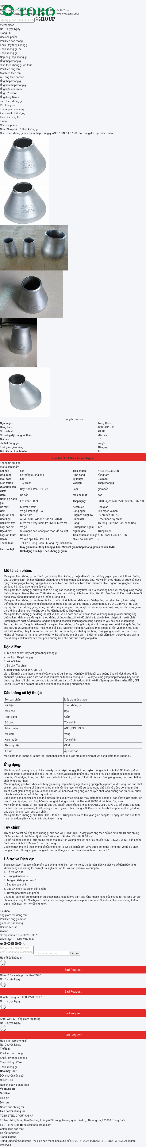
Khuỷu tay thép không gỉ (14, 1057)
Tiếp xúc (75, 953)
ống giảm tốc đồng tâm (14, 915)
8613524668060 (25, 939)
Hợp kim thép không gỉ (13, 1040)
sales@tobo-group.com (37, 1124)
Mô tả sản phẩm (9, 466)
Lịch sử (4, 1097)
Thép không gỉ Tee (11, 1062)
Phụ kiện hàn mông (11, 1053)
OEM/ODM (6, 1080)
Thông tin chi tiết (10, 462)
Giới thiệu (5, 1093)
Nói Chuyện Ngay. (10, 29)
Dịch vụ (4, 1102)
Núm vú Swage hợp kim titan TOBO (20, 975)
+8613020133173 (27, 935)
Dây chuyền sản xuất (12, 1075)
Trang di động (8, 1136)
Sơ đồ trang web (9, 1132)
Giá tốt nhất (60, 458)
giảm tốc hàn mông (11, 923)
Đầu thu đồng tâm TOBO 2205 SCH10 (22, 997)
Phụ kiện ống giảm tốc (13, 919)
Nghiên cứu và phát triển (14, 1084)
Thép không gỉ (8, 1067)
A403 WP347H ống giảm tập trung (20, 1018)
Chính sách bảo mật (12, 1128)
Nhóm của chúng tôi (12, 1107)
